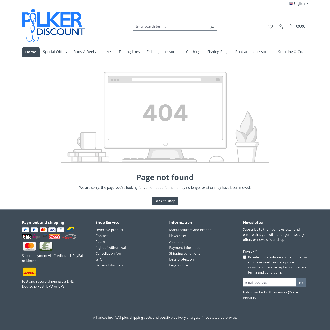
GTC (99, 259)
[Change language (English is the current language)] (298, 3)
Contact (102, 235)
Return (101, 241)
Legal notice (178, 265)
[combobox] (170, 26)
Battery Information (111, 265)
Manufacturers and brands (190, 230)
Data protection (181, 259)
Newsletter (177, 235)
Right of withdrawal (111, 247)
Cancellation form (109, 253)
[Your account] (281, 26)
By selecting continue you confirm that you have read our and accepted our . (278, 265)
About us (176, 241)
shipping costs (141, 317)
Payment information (185, 247)
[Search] (212, 26)
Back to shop (164, 201)
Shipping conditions (184, 253)
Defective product (109, 230)
